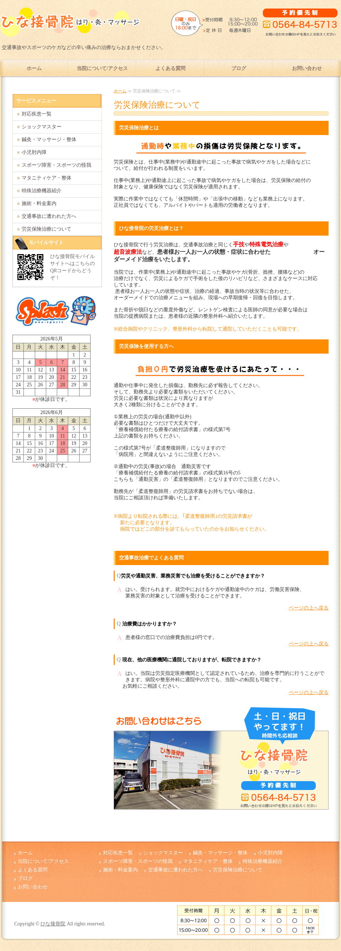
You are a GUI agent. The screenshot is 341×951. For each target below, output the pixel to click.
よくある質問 (170, 68)
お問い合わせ (307, 68)
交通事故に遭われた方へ (49, 216)
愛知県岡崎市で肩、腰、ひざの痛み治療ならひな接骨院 (71, 25)
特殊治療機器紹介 (41, 190)
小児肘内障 (34, 152)
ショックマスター (41, 126)
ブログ (238, 68)
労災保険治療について (46, 229)
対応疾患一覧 (37, 114)
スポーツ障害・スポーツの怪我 (56, 165)
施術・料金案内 (39, 203)
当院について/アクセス (102, 68)
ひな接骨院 (52, 923)
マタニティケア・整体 (46, 178)
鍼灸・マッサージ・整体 (49, 139)
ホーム (34, 68)
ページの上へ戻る (309, 608)
